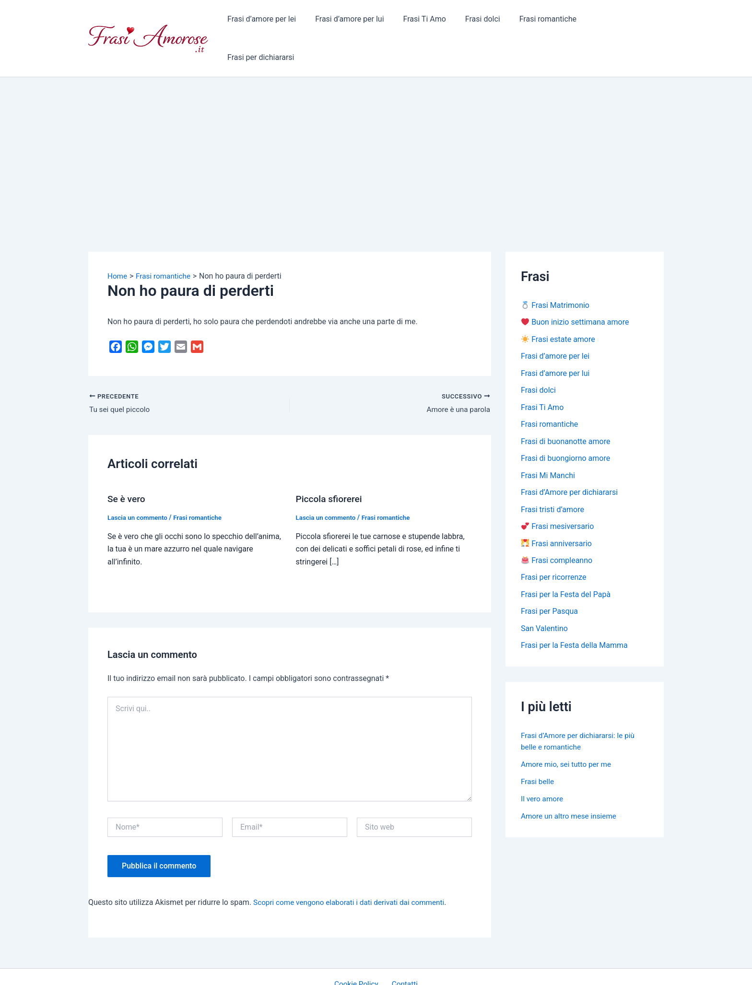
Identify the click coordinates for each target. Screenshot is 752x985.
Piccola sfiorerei (330, 466)
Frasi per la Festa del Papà (566, 565)
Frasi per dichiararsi (622, 21)
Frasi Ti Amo (429, 21)
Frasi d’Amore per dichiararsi (569, 461)
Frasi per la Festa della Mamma (574, 616)
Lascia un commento (138, 484)
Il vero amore (543, 770)
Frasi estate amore (558, 306)
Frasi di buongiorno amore (565, 427)
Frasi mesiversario (557, 496)
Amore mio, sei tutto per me (568, 735)
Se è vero (127, 466)
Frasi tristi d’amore (552, 478)
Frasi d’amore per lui (358, 21)
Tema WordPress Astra (455, 968)
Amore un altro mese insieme (571, 787)
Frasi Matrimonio (555, 271)
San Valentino (544, 599)
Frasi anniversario (556, 513)
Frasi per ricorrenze (554, 547)
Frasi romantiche (545, 21)
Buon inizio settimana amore (575, 288)
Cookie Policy (359, 951)
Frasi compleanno (556, 530)
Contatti (403, 951)
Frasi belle (538, 753)
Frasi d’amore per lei (274, 21)
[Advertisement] (376, 115)
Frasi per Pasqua (549, 582)
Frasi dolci (483, 21)
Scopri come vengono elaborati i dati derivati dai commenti (353, 869)
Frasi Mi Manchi (548, 444)
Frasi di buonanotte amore (565, 409)
